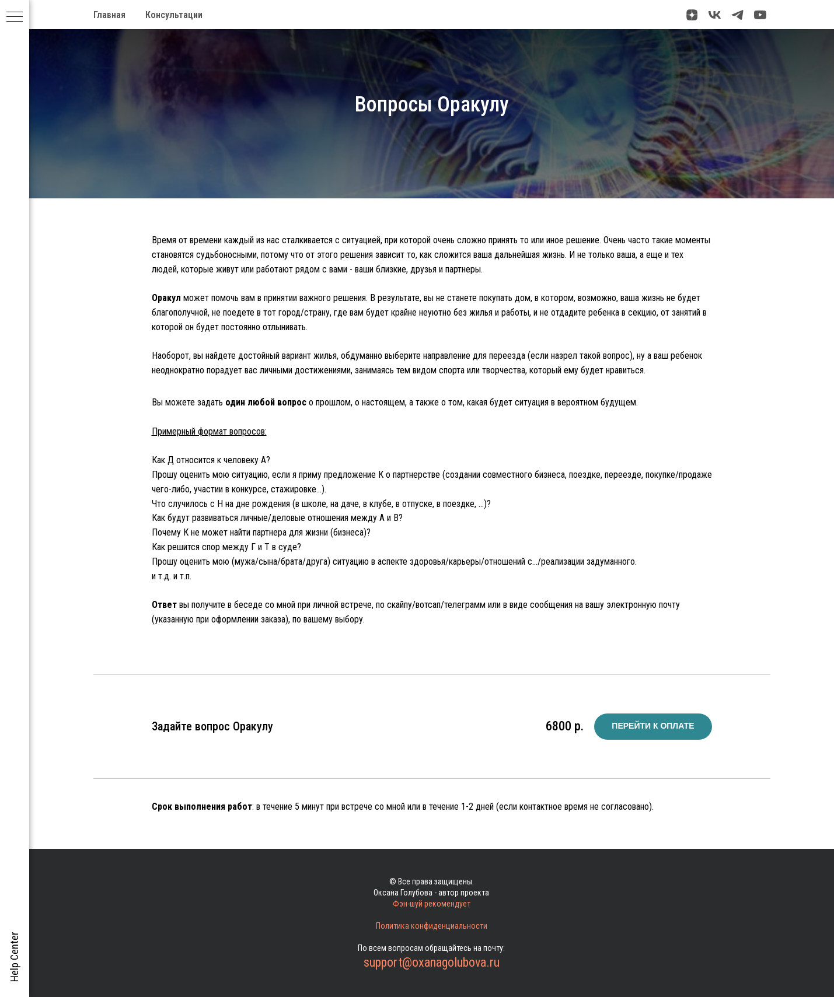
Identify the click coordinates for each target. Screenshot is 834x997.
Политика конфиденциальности (431, 925)
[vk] (714, 15)
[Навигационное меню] (14, 17)
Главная (109, 14)
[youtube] (760, 15)
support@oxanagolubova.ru (432, 962)
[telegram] (737, 15)
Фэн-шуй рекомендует (431, 903)
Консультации (174, 14)
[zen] (692, 15)
